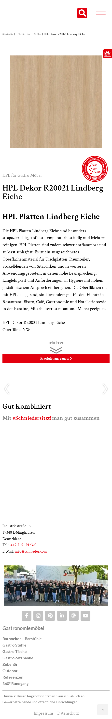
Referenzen (12, 677)
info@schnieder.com (31, 551)
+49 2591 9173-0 (23, 545)
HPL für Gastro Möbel (28, 34)
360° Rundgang (15, 683)
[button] (82, 13)
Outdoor (10, 670)
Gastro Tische (14, 651)
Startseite (7, 34)
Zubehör (10, 664)
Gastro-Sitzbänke (17, 657)
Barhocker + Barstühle (22, 638)
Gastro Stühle (14, 645)
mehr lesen (56, 342)
